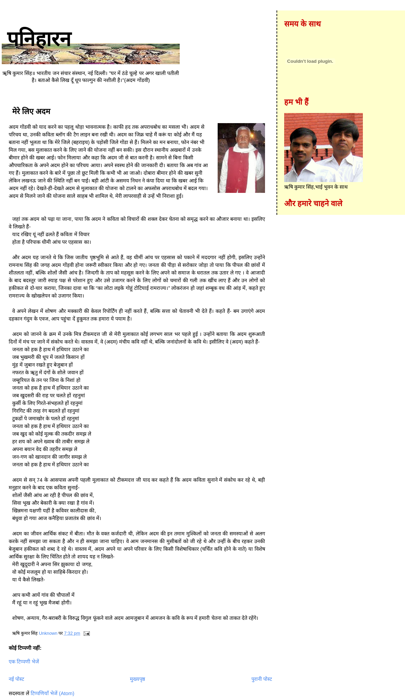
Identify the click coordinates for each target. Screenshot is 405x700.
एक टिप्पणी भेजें (24, 661)
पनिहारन (39, 39)
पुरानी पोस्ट (261, 679)
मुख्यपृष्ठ (137, 679)
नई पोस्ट (16, 679)
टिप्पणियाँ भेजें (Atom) (52, 693)
